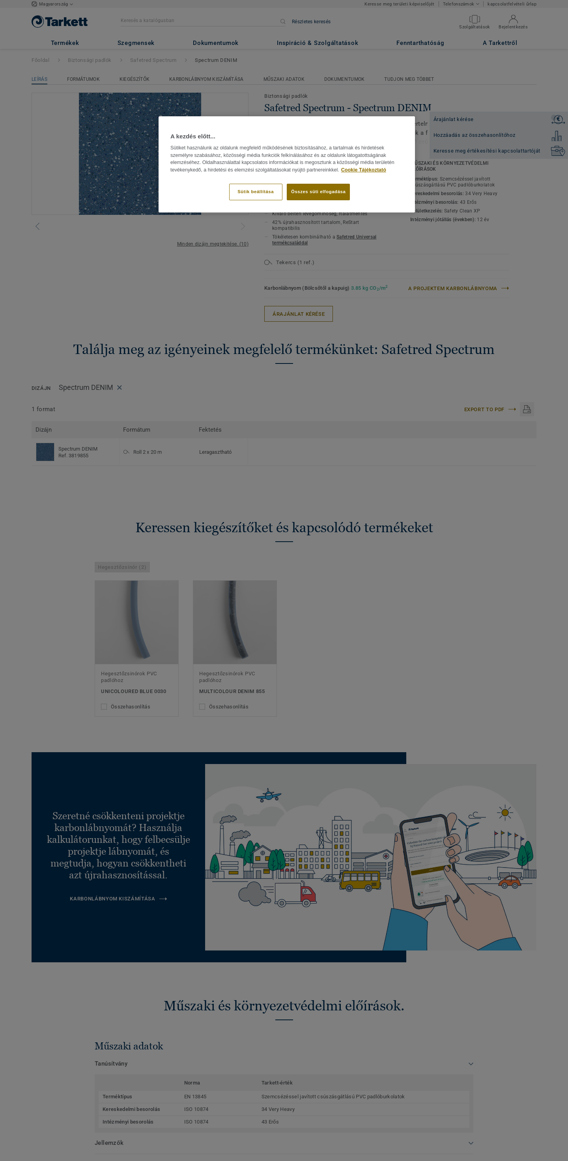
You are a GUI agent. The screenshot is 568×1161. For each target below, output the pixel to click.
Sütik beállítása (255, 191)
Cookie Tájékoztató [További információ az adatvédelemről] (363, 170)
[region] (287, 164)
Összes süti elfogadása (318, 191)
